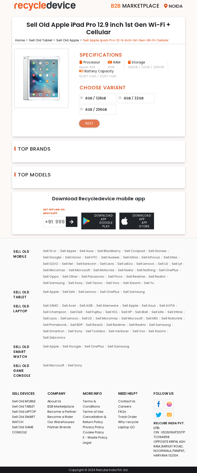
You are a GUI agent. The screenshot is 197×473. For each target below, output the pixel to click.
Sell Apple (68, 250)
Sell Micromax (54, 269)
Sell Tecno (94, 282)
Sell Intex (170, 257)
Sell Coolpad (134, 250)
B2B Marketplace (60, 405)
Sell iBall (141, 311)
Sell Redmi (156, 275)
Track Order (127, 415)
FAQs (122, 410)
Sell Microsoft (79, 269)
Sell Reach (94, 323)
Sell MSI (151, 317)
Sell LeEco (125, 263)
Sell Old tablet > (43, 40)
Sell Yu (148, 282)
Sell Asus (86, 250)
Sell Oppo (51, 275)
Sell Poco (115, 275)
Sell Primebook (55, 323)
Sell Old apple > (72, 40)
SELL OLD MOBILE (21, 254)
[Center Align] (71, 221)
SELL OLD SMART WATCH (21, 350)
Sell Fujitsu (93, 311)
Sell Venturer (118, 330)
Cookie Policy (93, 426)
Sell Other (70, 275)
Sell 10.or (49, 250)
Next (89, 122)
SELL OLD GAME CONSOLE (22, 370)
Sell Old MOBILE (24, 400)
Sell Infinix (130, 257)
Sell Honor (73, 257)
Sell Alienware (107, 304)
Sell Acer (69, 304)
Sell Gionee (157, 250)
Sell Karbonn (86, 263)
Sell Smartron (53, 330)
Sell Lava (106, 263)
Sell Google (52, 257)
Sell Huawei (110, 257)
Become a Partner (62, 410)
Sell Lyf (176, 263)
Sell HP (126, 311)
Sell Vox (138, 330)
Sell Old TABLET (23, 405)
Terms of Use (93, 405)
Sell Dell (76, 311)
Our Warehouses (61, 421)
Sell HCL (111, 311)
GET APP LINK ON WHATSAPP (54, 211)
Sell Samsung (54, 282)
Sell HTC (90, 257)
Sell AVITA (166, 304)
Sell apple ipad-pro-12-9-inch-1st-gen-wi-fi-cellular (131, 40)
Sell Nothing (145, 269)
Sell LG (162, 263)
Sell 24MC (51, 304)
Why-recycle (128, 421)
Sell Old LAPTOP (24, 410)
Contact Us (127, 400)
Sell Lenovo (145, 263)
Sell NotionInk (171, 317)
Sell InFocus (150, 257)
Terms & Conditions (98, 400)
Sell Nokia (125, 269)
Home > (22, 40)
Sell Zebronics (54, 336)
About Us (54, 400)
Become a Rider (60, 415)
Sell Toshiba (95, 330)
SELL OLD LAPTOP (21, 308)
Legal (87, 436)
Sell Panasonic (92, 275)
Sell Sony (75, 282)
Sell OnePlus (168, 269)
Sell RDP (76, 323)
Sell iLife (68, 290)
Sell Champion (54, 311)
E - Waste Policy (95, 431)
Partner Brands (59, 426)
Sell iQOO (50, 263)
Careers (124, 405)
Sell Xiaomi (131, 282)
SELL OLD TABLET (21, 294)
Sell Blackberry (108, 250)
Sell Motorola (103, 269)
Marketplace (132, 6)
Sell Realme (135, 275)
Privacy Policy (93, 421)
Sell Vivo (112, 282)
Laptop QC (126, 426)
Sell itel (67, 263)
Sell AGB (86, 304)
